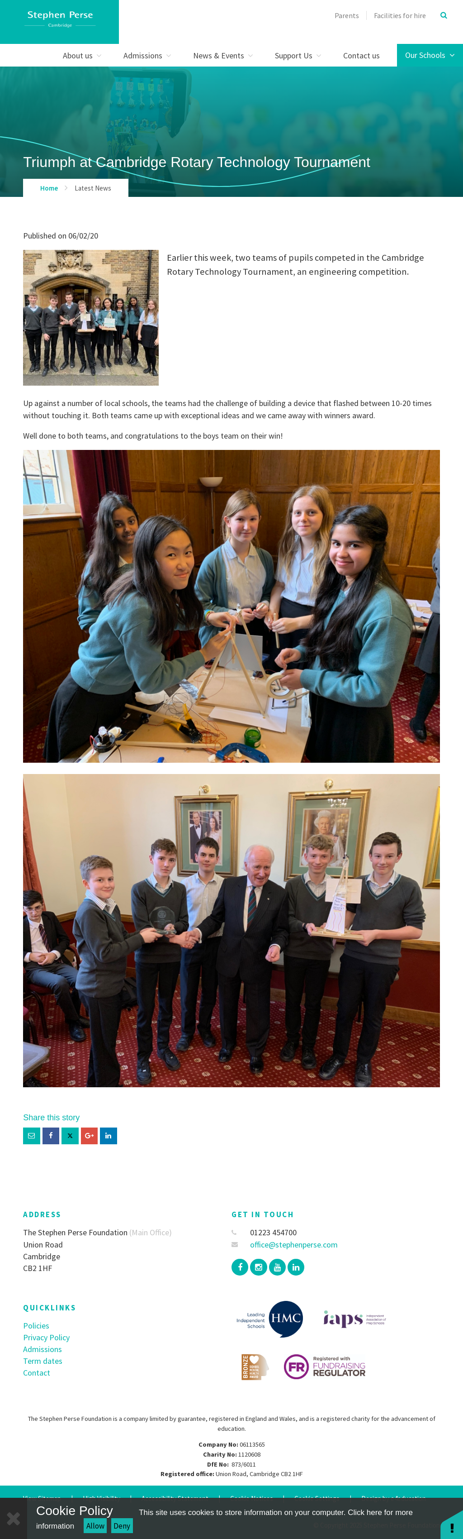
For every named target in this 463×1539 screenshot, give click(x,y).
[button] (451, 1524)
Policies (36, 1325)
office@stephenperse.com (285, 1244)
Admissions (42, 1349)
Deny (121, 1526)
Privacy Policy (46, 1337)
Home (49, 188)
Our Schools (430, 55)
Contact (36, 1372)
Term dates (42, 1361)
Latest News (93, 188)
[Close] (13, 1518)
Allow (95, 1526)
